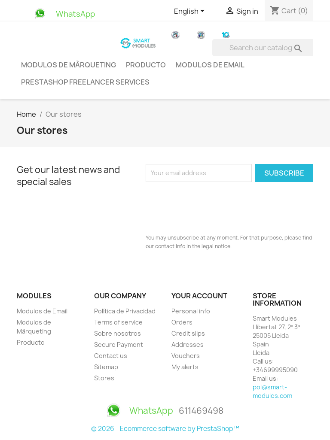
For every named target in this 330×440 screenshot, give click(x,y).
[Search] (267, 47)
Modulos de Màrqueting (68, 65)
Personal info (190, 311)
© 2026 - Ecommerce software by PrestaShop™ (165, 428)
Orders (181, 322)
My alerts (185, 367)
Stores (104, 378)
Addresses (187, 344)
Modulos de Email (210, 65)
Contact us (110, 356)
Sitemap (106, 367)
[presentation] (211, 205)
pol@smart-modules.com (272, 391)
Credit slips (188, 333)
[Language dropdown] (191, 11)
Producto (146, 65)
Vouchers (185, 356)
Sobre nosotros (117, 333)
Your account (199, 295)
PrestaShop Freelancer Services (85, 82)
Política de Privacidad (125, 311)
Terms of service (118, 322)
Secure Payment (118, 344)
